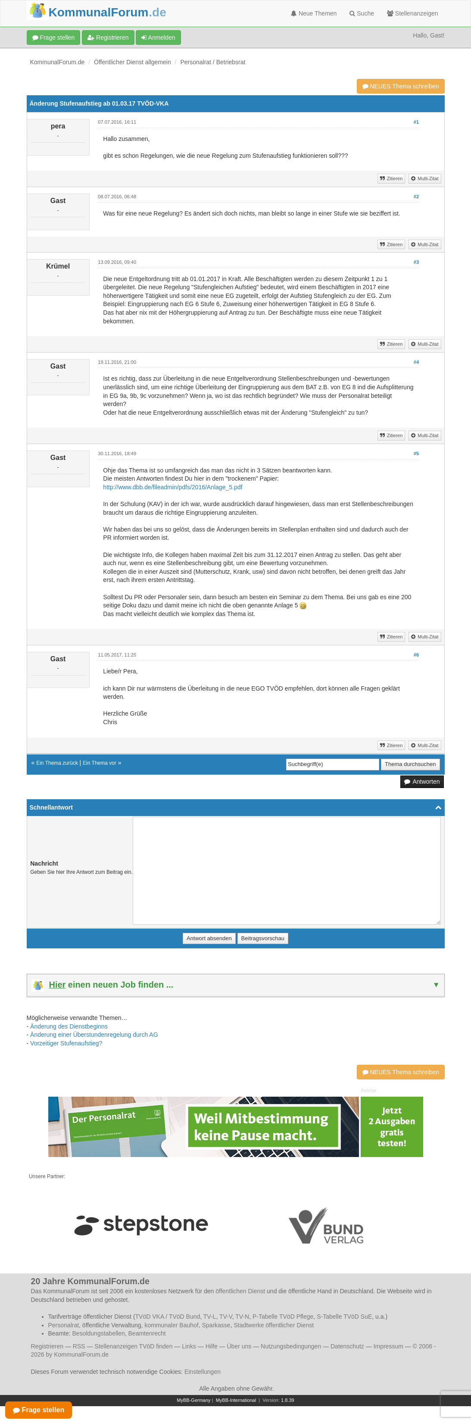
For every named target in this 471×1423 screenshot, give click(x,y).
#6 (416, 654)
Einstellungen (202, 1371)
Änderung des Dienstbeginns (69, 1026)
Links (189, 1346)
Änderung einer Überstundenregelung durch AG (94, 1034)
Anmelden (158, 37)
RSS (79, 1346)
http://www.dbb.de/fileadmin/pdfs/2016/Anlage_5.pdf (172, 487)
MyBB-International (236, 1400)
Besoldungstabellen (98, 1333)
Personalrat (63, 1325)
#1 (416, 122)
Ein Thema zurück (57, 763)
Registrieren (107, 37)
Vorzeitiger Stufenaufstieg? (66, 1043)
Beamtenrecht (147, 1333)
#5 (416, 453)
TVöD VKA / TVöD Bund (167, 1316)
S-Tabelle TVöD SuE (344, 1316)
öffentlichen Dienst (240, 1291)
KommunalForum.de (57, 62)
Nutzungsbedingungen (291, 1346)
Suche (361, 13)
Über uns (239, 1346)
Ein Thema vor (99, 763)
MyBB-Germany (193, 1400)
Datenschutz (347, 1346)
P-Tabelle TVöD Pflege (283, 1316)
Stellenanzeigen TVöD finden (133, 1346)
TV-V (225, 1316)
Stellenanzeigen (412, 13)
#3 (416, 262)
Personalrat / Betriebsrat (212, 62)
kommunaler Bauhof (171, 1325)
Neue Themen (314, 13)
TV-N (242, 1316)
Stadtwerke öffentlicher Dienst (274, 1325)
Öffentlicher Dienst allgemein (132, 62)
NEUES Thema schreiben (400, 86)
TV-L (209, 1316)
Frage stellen (53, 37)
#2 (416, 196)
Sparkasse (216, 1325)
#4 (416, 362)
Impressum (388, 1346)
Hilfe (212, 1346)
